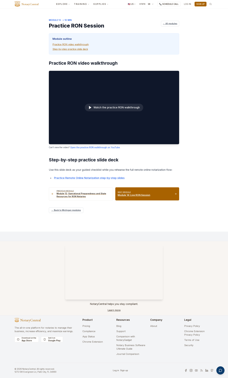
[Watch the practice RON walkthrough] (114, 107)
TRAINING (81, 4)
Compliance (88, 331)
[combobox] (132, 4)
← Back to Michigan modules (66, 210)
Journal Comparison (127, 354)
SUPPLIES (100, 4)
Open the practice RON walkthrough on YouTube (95, 147)
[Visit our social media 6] (212, 370)
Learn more (114, 310)
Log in (116, 370)
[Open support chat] (220, 370)
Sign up (124, 370)
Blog (118, 326)
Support (120, 331)
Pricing (86, 326)
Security (188, 345)
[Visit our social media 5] (206, 370)
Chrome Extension (92, 341)
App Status (88, 336)
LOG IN (187, 4)
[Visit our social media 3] (196, 370)
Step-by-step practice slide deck (70, 49)
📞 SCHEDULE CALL (169, 4)
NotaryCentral (30, 4)
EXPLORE (63, 4)
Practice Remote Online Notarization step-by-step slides (89, 177)
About (153, 326)
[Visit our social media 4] (201, 370)
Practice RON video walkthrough (70, 44)
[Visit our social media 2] (191, 370)
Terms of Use (191, 340)
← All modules (170, 23)
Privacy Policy (192, 326)
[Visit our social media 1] (185, 370)
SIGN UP (200, 4)
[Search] (210, 4)
